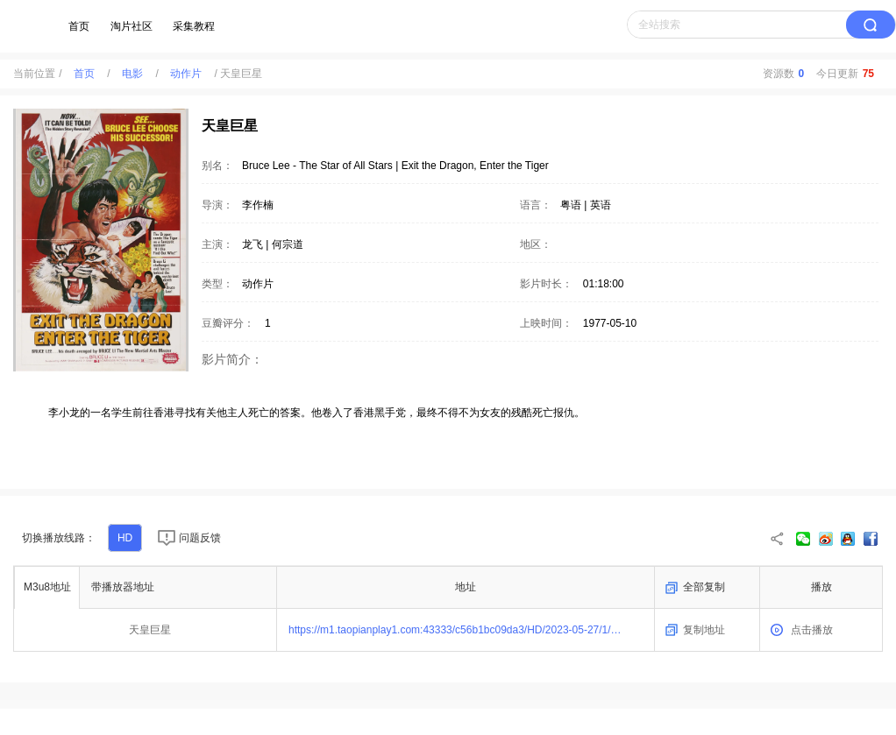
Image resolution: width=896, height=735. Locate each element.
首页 (78, 26)
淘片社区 (131, 26)
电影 (132, 73)
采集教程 (194, 26)
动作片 (186, 73)
